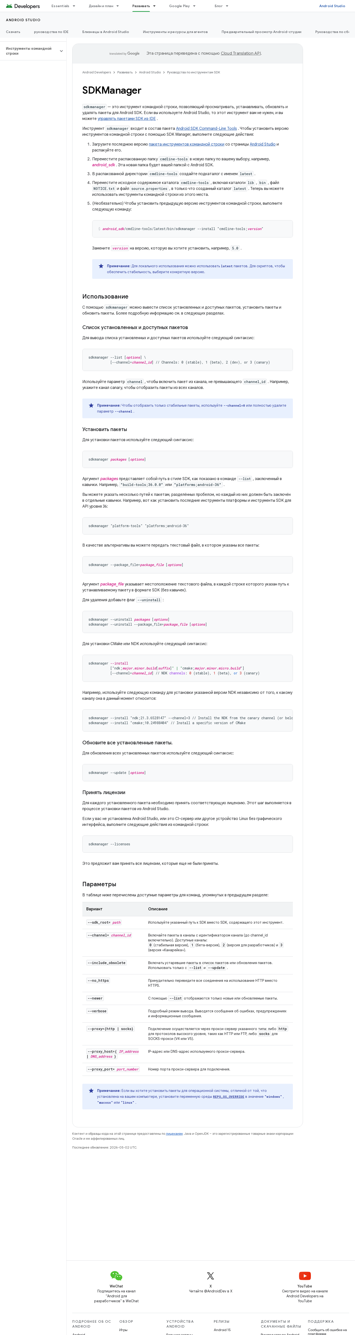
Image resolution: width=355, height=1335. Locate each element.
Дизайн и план (101, 6)
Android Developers (96, 72)
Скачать (13, 32)
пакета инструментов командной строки (186, 144)
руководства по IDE (51, 32)
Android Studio (332, 6)
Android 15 (222, 1330)
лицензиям (174, 1134)
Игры (123, 1330)
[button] (29, 51)
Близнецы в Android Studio (105, 32)
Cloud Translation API (241, 53)
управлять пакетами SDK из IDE (127, 118)
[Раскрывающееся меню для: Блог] (229, 6)
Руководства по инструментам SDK (193, 72)
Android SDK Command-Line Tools (206, 128)
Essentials (61, 6)
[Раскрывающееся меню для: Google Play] (196, 6)
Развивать (125, 72)
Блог (219, 6)
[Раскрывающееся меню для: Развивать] (156, 6)
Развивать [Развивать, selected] (141, 6)
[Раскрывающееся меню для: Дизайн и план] (119, 6)
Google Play (179, 6)
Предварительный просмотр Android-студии (262, 32)
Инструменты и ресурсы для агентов (175, 32)
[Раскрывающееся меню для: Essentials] (76, 6)
